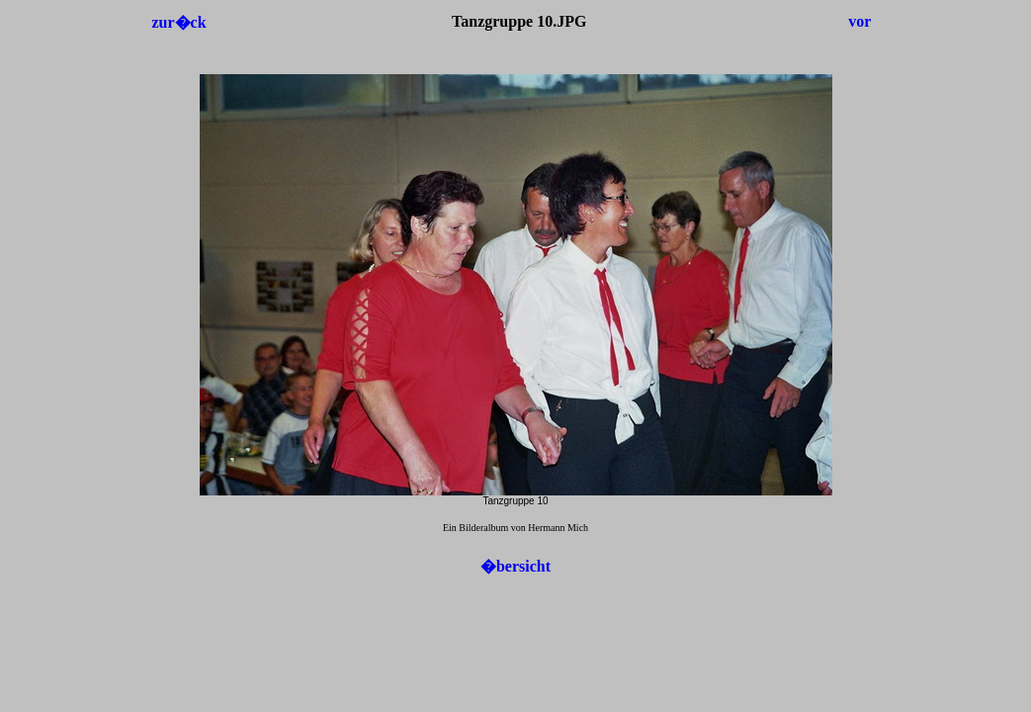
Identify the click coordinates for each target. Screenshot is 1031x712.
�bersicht (515, 566)
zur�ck (178, 22)
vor (859, 21)
